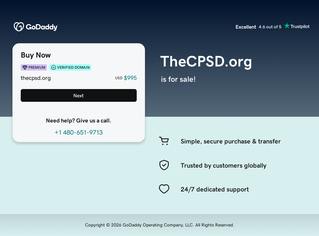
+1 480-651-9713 (78, 132)
